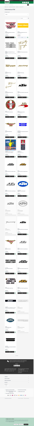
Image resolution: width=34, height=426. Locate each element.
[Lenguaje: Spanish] (11, 0)
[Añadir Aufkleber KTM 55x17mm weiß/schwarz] (22, 254)
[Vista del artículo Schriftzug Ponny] (10, 234)
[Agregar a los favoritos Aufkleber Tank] (27, 156)
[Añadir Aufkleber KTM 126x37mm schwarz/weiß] (22, 97)
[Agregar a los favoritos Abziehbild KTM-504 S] (15, 254)
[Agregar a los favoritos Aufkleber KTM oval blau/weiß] (27, 196)
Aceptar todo (26, 424)
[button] (17, 377)
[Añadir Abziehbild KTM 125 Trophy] (22, 117)
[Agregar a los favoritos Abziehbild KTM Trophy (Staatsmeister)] (27, 58)
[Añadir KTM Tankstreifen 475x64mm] (9, 273)
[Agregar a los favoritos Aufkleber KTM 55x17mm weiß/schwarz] (27, 254)
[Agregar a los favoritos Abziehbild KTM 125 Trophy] (27, 117)
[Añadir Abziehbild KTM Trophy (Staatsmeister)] (22, 58)
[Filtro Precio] (17, 14)
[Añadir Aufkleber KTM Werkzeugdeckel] (9, 157)
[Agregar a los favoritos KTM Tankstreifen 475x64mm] (15, 273)
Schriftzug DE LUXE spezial (21, 327)
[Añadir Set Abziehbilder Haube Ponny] (9, 293)
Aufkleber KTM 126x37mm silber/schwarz (23, 268)
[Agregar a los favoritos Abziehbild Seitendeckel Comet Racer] (15, 37)
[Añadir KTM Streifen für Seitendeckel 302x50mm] (9, 352)
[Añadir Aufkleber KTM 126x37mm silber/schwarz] (22, 273)
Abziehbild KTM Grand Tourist (9, 92)
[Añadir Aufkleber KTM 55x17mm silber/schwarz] (9, 176)
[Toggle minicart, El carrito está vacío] (26, 2)
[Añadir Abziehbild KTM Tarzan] (9, 77)
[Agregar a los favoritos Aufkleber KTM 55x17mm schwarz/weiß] (27, 234)
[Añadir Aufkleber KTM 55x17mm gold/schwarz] (22, 176)
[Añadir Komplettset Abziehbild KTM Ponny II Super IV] (9, 58)
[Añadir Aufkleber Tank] (22, 157)
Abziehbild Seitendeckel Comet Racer (10, 32)
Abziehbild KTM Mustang (21, 72)
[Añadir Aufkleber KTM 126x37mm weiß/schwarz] (9, 196)
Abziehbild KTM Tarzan (8, 72)
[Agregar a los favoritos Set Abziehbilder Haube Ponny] (15, 293)
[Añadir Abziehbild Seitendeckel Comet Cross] (22, 37)
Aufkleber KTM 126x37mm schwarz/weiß (23, 92)
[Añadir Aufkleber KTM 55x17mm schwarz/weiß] (22, 234)
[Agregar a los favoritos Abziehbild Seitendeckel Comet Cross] (27, 37)
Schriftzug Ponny (7, 229)
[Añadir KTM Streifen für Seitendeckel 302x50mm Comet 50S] (22, 137)
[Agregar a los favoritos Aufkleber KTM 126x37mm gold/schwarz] (27, 293)
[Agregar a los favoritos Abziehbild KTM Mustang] (27, 77)
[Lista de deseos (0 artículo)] (24, 2)
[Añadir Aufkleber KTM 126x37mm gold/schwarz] (22, 293)
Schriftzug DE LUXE (20, 307)
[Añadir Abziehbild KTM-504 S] (9, 254)
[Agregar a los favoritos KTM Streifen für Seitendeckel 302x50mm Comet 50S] (27, 137)
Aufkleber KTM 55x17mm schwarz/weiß (23, 229)
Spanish (6, 385)
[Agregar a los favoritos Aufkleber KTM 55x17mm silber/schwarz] (15, 176)
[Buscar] (28, 5)
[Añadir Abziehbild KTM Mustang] (22, 77)
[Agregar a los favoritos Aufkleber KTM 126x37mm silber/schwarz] (27, 273)
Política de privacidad (26, 398)
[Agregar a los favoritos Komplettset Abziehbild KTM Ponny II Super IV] (15, 58)
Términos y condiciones (20, 398)
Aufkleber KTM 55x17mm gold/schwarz (23, 171)
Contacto (26, 0)
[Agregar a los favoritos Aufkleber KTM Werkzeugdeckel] (15, 156)
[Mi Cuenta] (23, 2)
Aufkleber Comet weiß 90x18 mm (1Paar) (10, 307)
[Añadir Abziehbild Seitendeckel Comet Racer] (9, 37)
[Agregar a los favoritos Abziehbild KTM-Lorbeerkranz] (15, 117)
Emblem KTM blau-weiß (8, 327)
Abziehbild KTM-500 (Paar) (8, 131)
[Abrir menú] (28, 2)
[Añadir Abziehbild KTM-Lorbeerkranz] (9, 117)
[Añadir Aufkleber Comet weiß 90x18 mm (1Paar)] (9, 312)
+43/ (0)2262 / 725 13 (21, 0)
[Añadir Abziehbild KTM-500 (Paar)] (9, 137)
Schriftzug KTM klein (7, 210)
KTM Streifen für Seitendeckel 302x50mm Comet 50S (23, 132)
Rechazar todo (21, 424)
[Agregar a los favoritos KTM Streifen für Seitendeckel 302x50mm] (15, 352)
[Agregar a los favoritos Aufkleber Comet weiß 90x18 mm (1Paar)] (15, 312)
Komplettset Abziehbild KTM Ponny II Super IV (10, 52)
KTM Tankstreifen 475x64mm (9, 268)
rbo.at (28, 0)
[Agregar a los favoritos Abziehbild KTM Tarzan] (15, 77)
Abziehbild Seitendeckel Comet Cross (22, 32)
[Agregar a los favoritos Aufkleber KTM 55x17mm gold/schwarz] (27, 176)
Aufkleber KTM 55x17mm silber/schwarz (10, 171)
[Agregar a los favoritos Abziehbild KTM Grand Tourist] (15, 97)
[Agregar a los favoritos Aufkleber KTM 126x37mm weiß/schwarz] (15, 196)
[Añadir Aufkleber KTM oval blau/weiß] (22, 196)
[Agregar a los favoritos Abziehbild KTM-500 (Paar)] (15, 137)
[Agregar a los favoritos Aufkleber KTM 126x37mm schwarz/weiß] (27, 97)
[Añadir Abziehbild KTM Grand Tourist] (9, 97)
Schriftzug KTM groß (20, 210)
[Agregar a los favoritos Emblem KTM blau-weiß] (15, 332)
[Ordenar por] (24, 18)
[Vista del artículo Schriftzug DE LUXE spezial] (23, 332)
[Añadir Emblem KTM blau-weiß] (9, 332)
